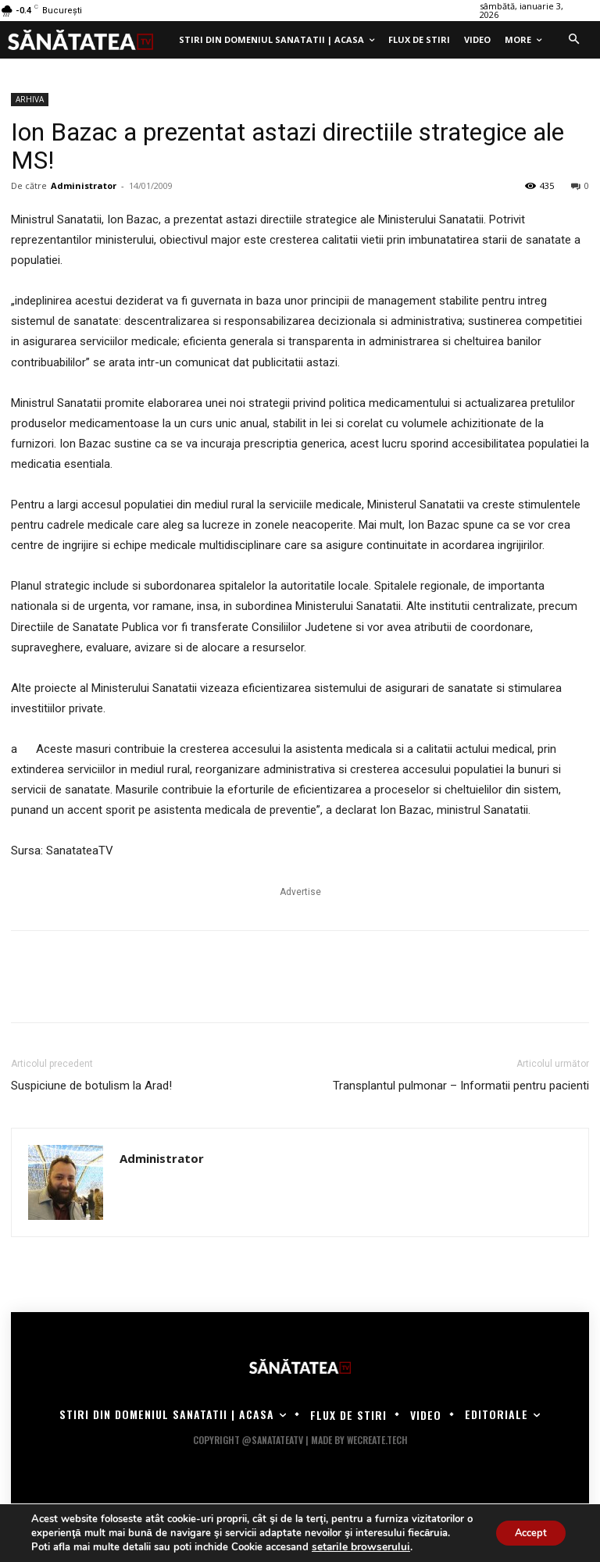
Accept (525, 1525)
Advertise (300, 891)
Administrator (83, 185)
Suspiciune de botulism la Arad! (91, 1086)
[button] (573, 40)
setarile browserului (358, 1547)
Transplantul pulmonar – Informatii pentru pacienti (461, 1086)
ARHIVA (30, 99)
